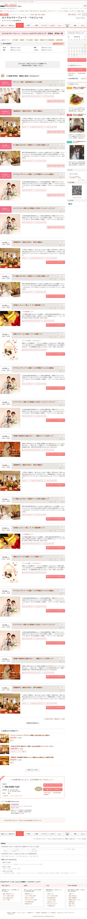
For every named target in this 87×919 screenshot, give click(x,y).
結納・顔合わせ (72, 14)
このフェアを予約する (55, 262)
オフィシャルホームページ (16, 795)
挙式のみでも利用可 (54, 873)
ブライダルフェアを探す (31, 899)
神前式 (4, 868)
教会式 (9, 868)
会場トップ (4, 25)
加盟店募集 (53, 912)
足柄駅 (43, 14)
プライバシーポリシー (21, 912)
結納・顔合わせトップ (8, 893)
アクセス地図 (67, 25)
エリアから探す (84, 8)
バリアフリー (74, 873)
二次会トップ (50, 893)
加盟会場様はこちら (45, 912)
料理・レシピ (72, 905)
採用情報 (38, 912)
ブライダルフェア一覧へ (53, 785)
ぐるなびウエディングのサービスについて (65, 912)
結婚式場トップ (29, 893)
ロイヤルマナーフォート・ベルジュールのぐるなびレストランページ (22, 820)
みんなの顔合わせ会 (8, 897)
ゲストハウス (23, 864)
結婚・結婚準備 (73, 897)
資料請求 (46, 794)
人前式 (14, 868)
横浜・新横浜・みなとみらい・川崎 (10, 856)
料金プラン (12, 25)
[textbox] (74, 6)
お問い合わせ (47, 792)
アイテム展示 (29, 39)
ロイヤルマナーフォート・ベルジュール (22, 17)
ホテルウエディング (7, 864)
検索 (85, 5)
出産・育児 (71, 903)
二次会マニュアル (51, 901)
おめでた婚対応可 (65, 873)
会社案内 (9, 912)
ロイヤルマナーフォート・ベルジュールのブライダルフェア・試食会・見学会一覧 (60, 838)
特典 (75, 25)
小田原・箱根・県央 (35, 14)
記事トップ (71, 893)
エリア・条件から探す (8, 895)
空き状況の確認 (57, 792)
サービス (43, 25)
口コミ (83, 25)
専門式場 (16, 864)
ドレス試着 (15, 39)
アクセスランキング (52, 903)
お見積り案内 (59, 39)
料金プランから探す (74, 8)
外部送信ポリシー (31, 912)
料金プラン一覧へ (32, 769)
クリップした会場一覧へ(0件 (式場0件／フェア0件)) (75, 177)
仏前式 (18, 868)
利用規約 (14, 912)
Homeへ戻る (65, 8)
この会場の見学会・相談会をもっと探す (54, 719)
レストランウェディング (33, 864)
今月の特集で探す (29, 901)
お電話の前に (6, 795)
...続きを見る (55, 93)
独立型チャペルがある (44, 873)
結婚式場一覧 (28, 903)
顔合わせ (74, 895)
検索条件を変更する (32, 723)
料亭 (41, 864)
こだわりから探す (51, 899)
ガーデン (24, 873)
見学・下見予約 (53, 789)
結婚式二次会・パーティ (75, 899)
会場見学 (22, 39)
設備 (35, 25)
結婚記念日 (71, 901)
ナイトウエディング (32, 873)
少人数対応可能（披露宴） (9, 873)
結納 (70, 895)
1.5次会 (19, 873)
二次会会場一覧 (51, 905)
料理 (27, 25)
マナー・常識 (6, 899)
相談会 (36, 39)
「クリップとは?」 (81, 179)
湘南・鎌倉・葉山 (24, 856)
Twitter (71, 204)
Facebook (69, 204)
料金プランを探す (29, 897)
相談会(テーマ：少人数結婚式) (47, 39)
